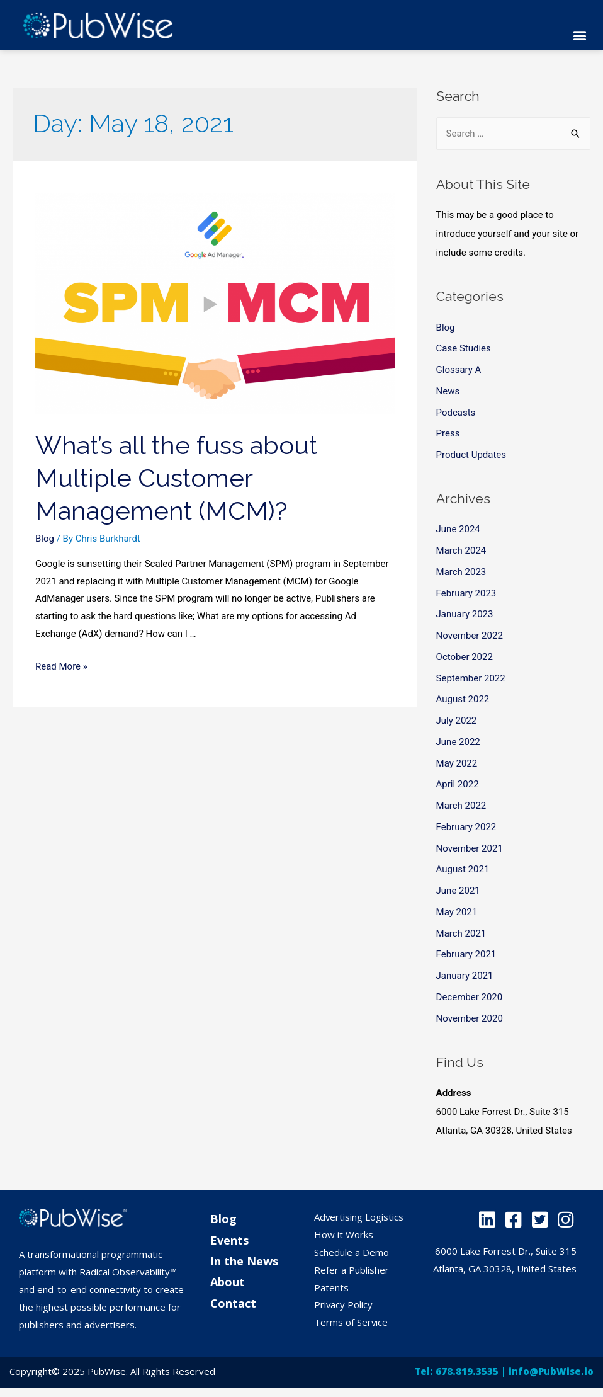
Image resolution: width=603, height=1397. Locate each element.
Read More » (61, 666)
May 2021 (457, 912)
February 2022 (466, 827)
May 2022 (457, 763)
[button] (580, 35)
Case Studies (463, 348)
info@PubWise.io (551, 1371)
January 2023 (464, 614)
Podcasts (456, 412)
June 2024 (458, 529)
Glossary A (459, 369)
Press (448, 433)
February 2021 (466, 954)
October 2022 (464, 657)
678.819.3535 (467, 1371)
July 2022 (456, 720)
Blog (44, 538)
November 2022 (469, 635)
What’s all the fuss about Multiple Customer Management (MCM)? (176, 477)
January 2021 (464, 975)
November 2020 (469, 1018)
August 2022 (463, 699)
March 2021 (461, 933)
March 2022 (461, 805)
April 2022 (457, 784)
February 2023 (466, 593)
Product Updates (471, 454)
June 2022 (458, 742)
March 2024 (461, 550)
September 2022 (470, 678)
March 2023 (461, 572)
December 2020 (469, 997)
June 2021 (458, 890)
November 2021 (469, 848)
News (448, 391)
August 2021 (463, 869)
